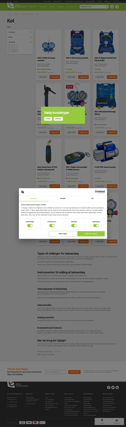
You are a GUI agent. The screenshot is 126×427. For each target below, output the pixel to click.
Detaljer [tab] (63, 198)
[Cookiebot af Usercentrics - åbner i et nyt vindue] (96, 191)
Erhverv (58, 119)
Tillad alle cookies (91, 233)
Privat (48, 119)
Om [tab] (92, 198)
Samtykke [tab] (33, 198)
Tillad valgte (62, 233)
